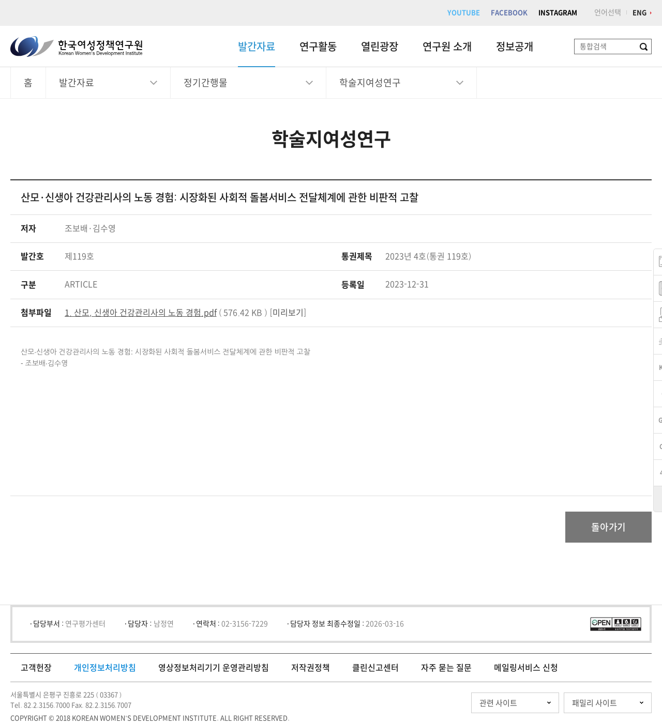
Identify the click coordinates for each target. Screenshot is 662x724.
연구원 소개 (447, 46)
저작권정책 (310, 668)
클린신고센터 (375, 668)
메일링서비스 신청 (526, 668)
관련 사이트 (498, 703)
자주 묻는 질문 (446, 668)
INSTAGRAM (557, 12)
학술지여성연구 (370, 82)
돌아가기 (608, 527)
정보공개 (514, 46)
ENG (639, 12)
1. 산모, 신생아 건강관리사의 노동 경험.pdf (141, 313)
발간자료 (256, 46)
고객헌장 (36, 668)
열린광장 (379, 46)
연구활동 (318, 46)
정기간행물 (206, 82)
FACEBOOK (509, 12)
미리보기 (288, 313)
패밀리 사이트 (594, 703)
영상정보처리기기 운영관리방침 (213, 668)
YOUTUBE (463, 12)
